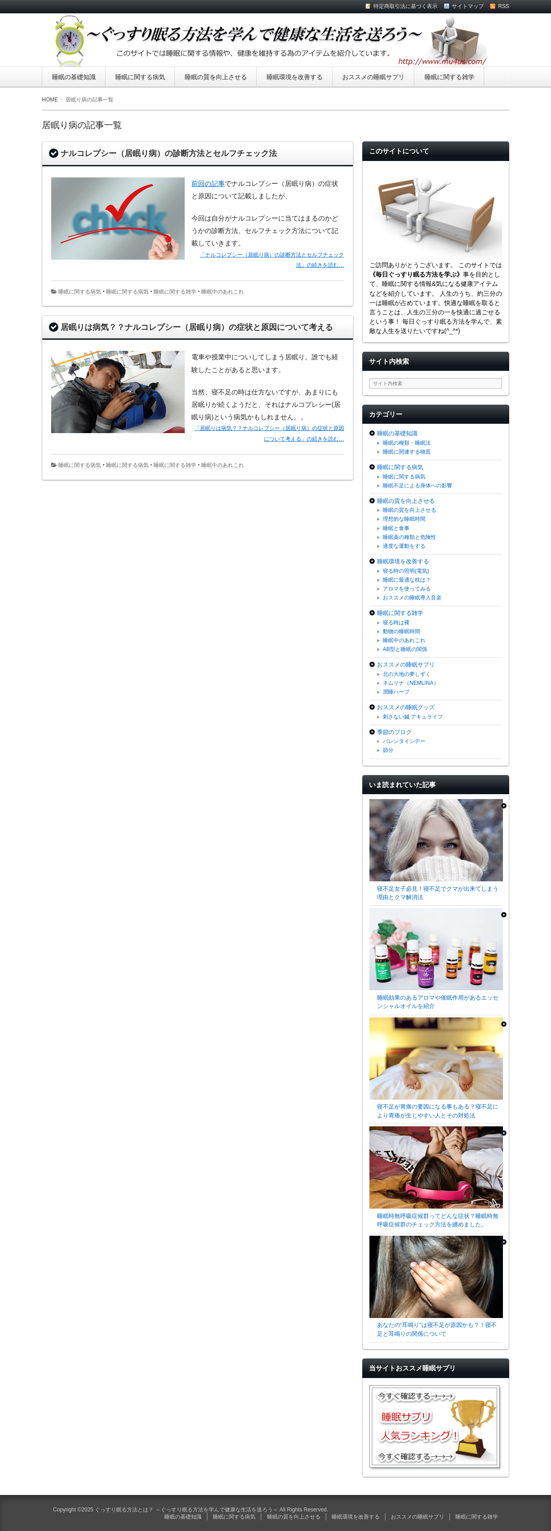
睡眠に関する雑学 (449, 76)
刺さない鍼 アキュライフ (413, 717)
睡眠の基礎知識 (74, 76)
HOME (50, 99)
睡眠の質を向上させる (216, 76)
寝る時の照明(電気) (406, 571)
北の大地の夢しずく (407, 674)
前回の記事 (208, 183)
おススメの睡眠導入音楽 (412, 598)
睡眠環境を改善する (295, 76)
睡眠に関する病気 (140, 76)
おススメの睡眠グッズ (406, 707)
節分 (388, 750)
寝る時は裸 (396, 622)
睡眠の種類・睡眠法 (407, 443)
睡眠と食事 (396, 528)
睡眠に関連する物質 (407, 452)
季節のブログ (394, 732)
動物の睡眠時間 (401, 631)
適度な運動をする (404, 546)
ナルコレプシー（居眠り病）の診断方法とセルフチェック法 (169, 153)
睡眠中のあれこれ (222, 292)
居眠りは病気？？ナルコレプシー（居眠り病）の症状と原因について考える (197, 327)
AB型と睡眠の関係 (405, 649)
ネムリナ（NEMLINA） (411, 683)
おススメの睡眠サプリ (373, 76)
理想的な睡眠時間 (404, 519)
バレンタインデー (404, 741)
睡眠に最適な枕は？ (407, 580)
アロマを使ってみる (407, 589)
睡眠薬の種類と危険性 (409, 537)
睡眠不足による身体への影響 (417, 485)
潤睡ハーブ (396, 692)
